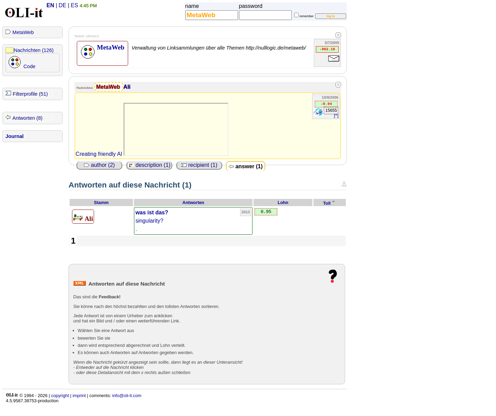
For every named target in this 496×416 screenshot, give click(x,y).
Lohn (283, 202)
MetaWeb (23, 32)
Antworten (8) (27, 118)
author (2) (99, 165)
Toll (327, 203)
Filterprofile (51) (30, 94)
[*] (336, 115)
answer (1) (245, 166)
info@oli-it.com (127, 395)
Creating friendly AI (99, 154)
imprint (79, 395)
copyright (60, 395)
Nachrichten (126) (34, 50)
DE (62, 5)
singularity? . (151, 221)
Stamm (101, 202)
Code (29, 66)
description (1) (149, 165)
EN (50, 5)
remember (307, 16)
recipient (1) (199, 165)
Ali (126, 87)
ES (74, 5)
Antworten (193, 202)
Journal (15, 136)
